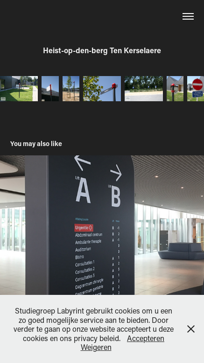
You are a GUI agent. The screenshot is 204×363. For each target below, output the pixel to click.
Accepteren (145, 338)
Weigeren (96, 347)
